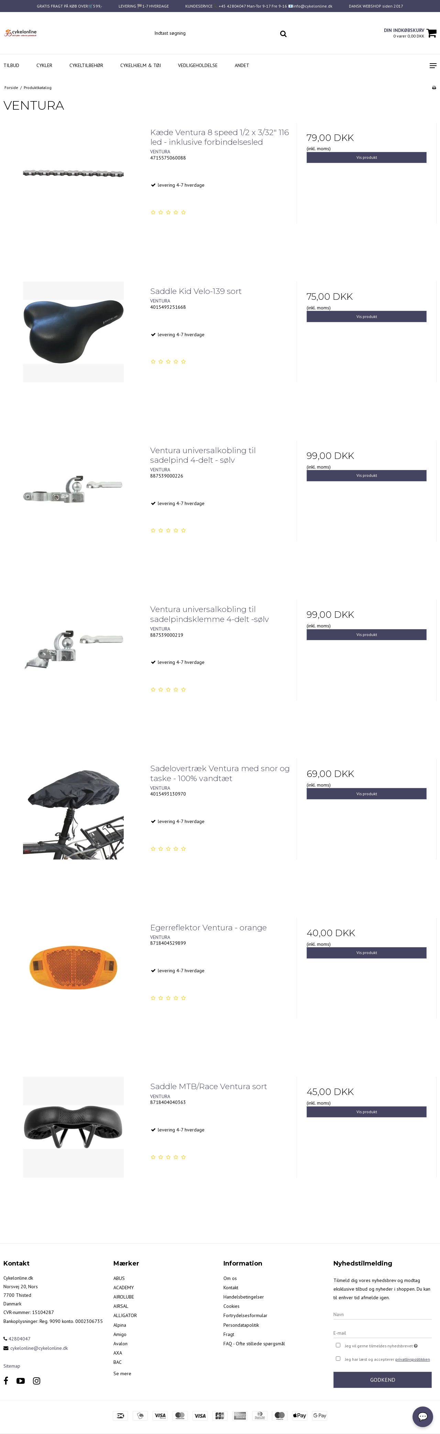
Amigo (119, 1334)
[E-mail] (382, 1332)
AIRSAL (120, 1306)
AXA (117, 1353)
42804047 (17, 1339)
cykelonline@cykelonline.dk (39, 1348)
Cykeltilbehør (86, 65)
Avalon (120, 1343)
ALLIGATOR (125, 1315)
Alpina (119, 1325)
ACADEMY (123, 1287)
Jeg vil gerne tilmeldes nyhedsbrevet (388, 1345)
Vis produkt (366, 157)
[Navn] (382, 1314)
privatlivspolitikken (412, 1359)
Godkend (382, 1379)
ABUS (119, 1278)
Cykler (44, 65)
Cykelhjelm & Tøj (140, 65)
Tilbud (11, 65)
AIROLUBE (123, 1297)
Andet (242, 65)
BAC (117, 1362)
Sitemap (11, 1366)
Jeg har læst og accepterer (387, 1359)
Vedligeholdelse (198, 65)
